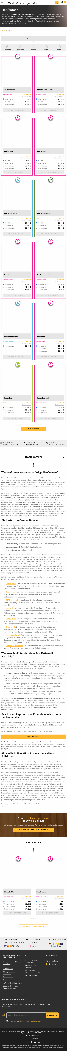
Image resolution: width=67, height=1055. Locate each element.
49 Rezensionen (26, 286)
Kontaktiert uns (33, 1040)
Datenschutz (8, 981)
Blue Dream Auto (12, 217)
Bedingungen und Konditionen (11, 960)
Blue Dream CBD (45, 217)
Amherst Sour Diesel (47, 93)
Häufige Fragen (31, 980)
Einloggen (53, 968)
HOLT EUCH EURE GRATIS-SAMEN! (33, 834)
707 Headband (11, 93)
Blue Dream (42, 155)
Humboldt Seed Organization (31, 966)
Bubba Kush (42, 340)
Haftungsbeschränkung (12, 987)
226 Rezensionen (59, 100)
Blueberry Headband (47, 279)
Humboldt (22, 2)
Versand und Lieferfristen (8, 972)
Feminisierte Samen (7, 52)
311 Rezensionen (26, 162)
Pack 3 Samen (9, 103)
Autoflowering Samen (21, 52)
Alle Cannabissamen (33, 39)
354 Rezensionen (59, 162)
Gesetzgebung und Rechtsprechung (10, 991)
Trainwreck (10, 631)
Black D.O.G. (10, 155)
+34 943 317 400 (32, 1043)
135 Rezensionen (26, 100)
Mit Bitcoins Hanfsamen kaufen (32, 976)
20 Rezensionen (26, 409)
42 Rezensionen (59, 409)
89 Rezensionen (26, 224)
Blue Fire (8, 279)
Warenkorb (63, 2)
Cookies (6, 984)
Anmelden (52, 1019)
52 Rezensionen (59, 224)
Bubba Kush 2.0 (44, 402)
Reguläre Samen (33, 52)
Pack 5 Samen (9, 106)
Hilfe (27, 960)
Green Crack (11, 596)
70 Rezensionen (59, 286)
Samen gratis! (33, 741)
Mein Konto (51, 960)
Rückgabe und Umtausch (9, 977)
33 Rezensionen (26, 347)
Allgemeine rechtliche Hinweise (12, 967)
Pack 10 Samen (9, 108)
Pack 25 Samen (9, 172)
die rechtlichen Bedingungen (30, 1025)
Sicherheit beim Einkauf (31, 971)
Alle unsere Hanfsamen (33, 931)
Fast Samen (59, 51)
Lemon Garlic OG (13, 639)
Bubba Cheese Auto (13, 340)
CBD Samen (46, 51)
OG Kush (9, 612)
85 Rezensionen (59, 347)
